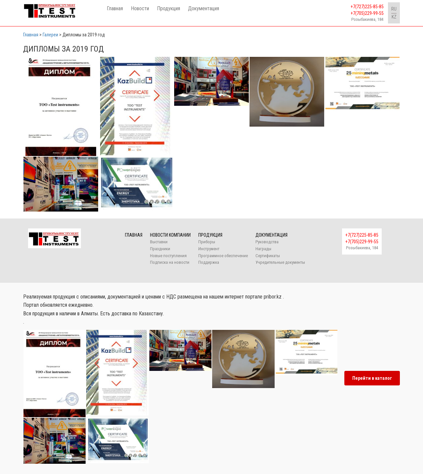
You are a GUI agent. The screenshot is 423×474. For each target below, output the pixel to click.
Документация (203, 8)
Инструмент (208, 248)
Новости (140, 8)
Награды (263, 248)
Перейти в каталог (372, 378)
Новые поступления (168, 255)
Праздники (160, 248)
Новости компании (170, 235)
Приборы (206, 241)
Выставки (159, 241)
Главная (115, 8)
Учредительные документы (280, 262)
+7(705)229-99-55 (367, 13)
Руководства (267, 241)
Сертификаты (267, 255)
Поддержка (208, 262)
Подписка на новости (169, 262)
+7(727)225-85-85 (367, 6)
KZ (394, 17)
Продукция (168, 8)
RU (394, 9)
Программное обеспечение (223, 255)
